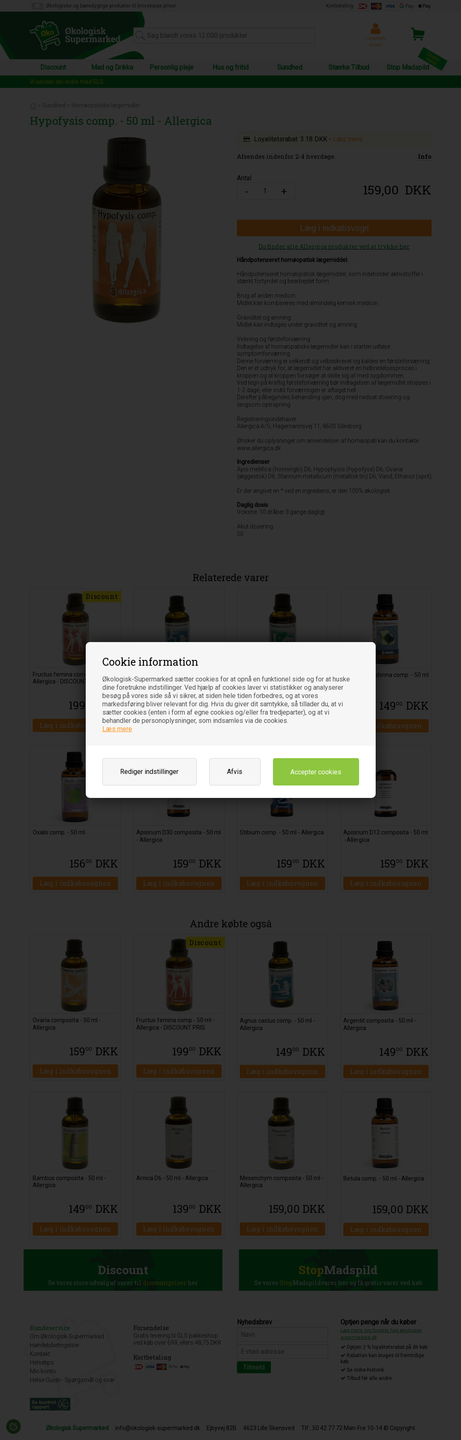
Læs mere (117, 729)
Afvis (234, 772)
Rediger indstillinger (149, 772)
